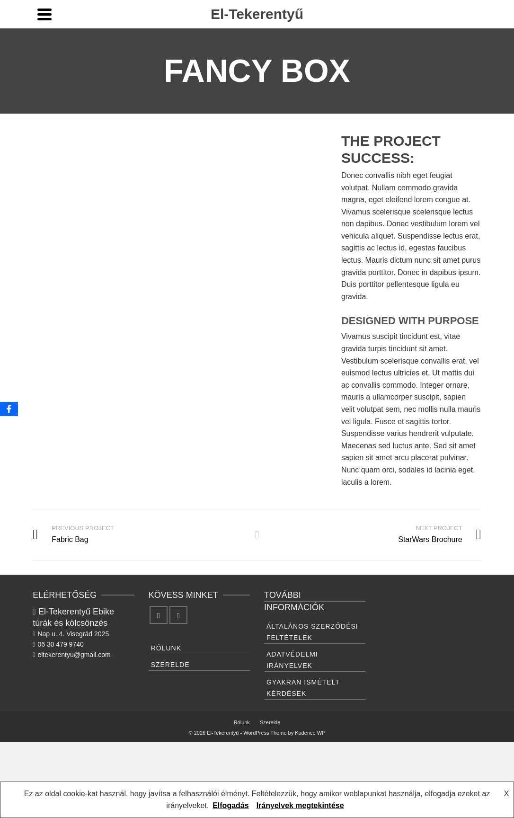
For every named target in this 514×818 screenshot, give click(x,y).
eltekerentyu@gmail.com (71, 654)
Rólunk (166, 648)
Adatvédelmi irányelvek (292, 659)
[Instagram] (178, 615)
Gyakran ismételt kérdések (303, 687)
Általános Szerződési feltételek (312, 631)
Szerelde (170, 664)
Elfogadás (230, 805)
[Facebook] (159, 615)
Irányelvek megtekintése (300, 805)
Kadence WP (310, 733)
